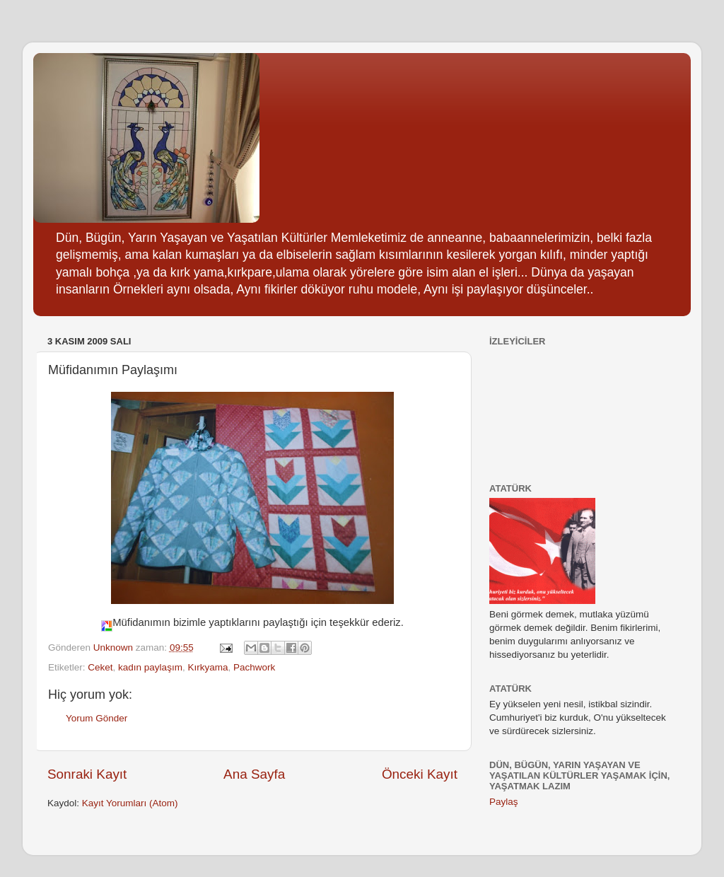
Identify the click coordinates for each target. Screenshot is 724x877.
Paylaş (503, 801)
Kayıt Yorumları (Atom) (130, 803)
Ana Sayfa (254, 774)
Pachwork (254, 667)
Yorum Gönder (96, 718)
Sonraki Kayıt (87, 774)
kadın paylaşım (150, 667)
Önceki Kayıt (419, 774)
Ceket (100, 667)
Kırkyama (207, 667)
